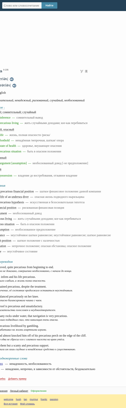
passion (54, 399)
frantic (44, 399)
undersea (17, 196)
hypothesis (18, 202)
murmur (34, 399)
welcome (8, 399)
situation (9, 224)
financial (18, 191)
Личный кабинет (19, 390)
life (2, 196)
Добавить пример (17, 379)
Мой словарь (27, 403)
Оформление (39, 390)
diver (26, 196)
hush (18, 399)
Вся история (10, 403)
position (29, 191)
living (8, 218)
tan (25, 399)
